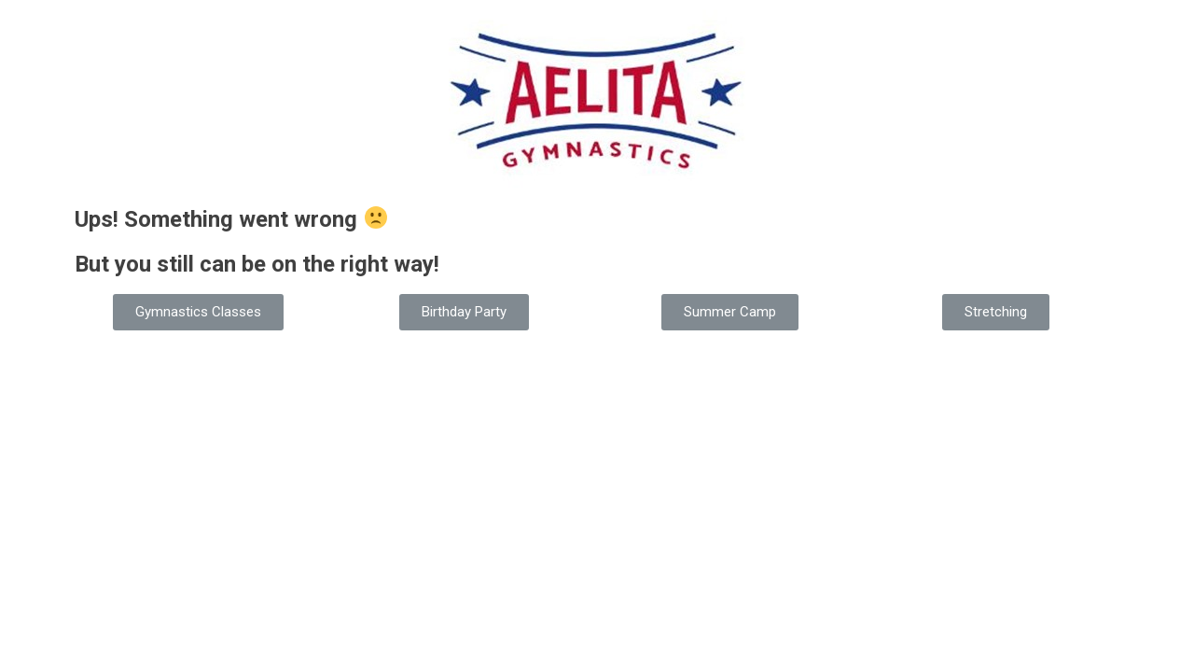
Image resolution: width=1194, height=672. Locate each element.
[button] (198, 312)
